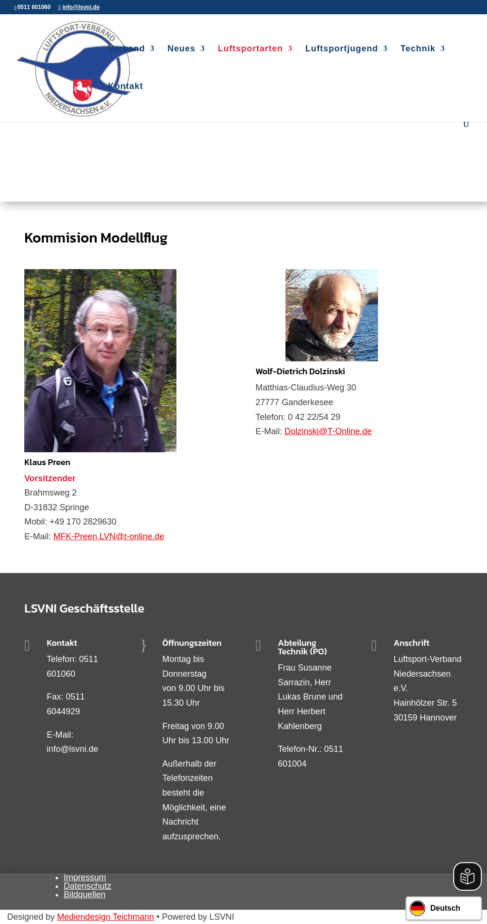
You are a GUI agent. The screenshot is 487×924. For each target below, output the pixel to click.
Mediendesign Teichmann (105, 917)
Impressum (85, 877)
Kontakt (125, 87)
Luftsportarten (250, 49)
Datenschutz (87, 886)
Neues (181, 49)
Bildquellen (85, 894)
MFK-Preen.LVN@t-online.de (108, 536)
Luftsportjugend (341, 49)
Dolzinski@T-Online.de (327, 431)
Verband (126, 49)
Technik (418, 49)
